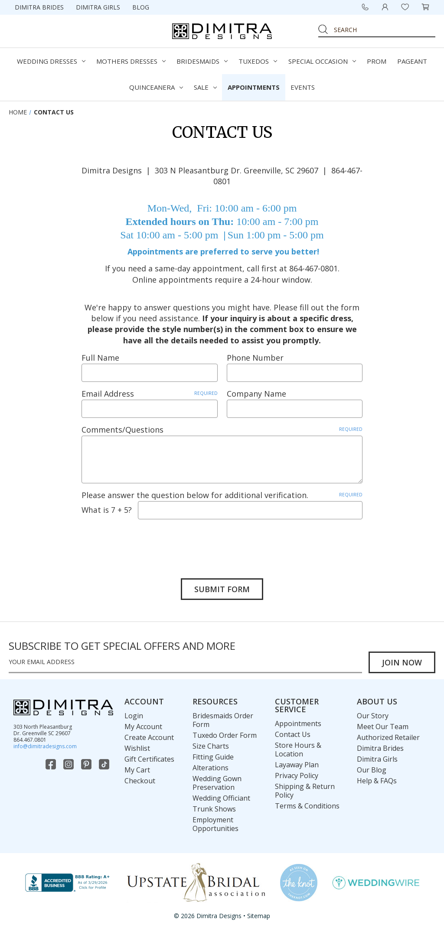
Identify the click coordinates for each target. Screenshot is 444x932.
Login (133, 715)
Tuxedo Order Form (225, 735)
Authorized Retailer (388, 737)
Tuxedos (257, 61)
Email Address (150, 393)
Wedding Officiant (221, 798)
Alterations (211, 767)
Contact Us (292, 734)
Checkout (139, 780)
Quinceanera (156, 87)
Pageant (412, 61)
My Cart (137, 770)
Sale (205, 87)
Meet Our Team (382, 726)
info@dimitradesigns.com (45, 746)
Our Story (372, 715)
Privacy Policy (296, 775)
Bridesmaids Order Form (223, 720)
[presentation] (147, 542)
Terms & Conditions (307, 806)
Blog (140, 7)
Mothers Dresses (131, 61)
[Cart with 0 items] (425, 6)
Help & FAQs (377, 780)
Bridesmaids (202, 61)
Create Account (149, 737)
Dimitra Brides (39, 7)
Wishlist (137, 748)
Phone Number (255, 357)
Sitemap (258, 916)
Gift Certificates (149, 759)
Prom (376, 61)
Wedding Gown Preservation (217, 783)
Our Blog (371, 770)
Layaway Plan (297, 764)
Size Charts (211, 746)
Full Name (100, 357)
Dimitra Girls (98, 7)
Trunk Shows (214, 809)
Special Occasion (322, 61)
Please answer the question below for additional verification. (222, 495)
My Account (143, 726)
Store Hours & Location (298, 749)
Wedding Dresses (51, 61)
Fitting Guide (213, 757)
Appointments (254, 87)
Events (303, 87)
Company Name (256, 393)
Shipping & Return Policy (305, 791)
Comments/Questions (222, 429)
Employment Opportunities (215, 824)
